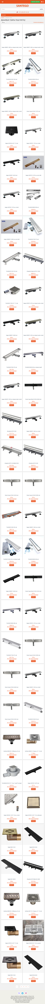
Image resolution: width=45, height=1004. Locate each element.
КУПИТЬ (11, 53)
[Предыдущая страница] (17, 986)
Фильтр (3, 22)
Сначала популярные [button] (38, 22)
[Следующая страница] (28, 986)
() (42, 1)
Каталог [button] (23, 15)
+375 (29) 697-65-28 (23, 12)
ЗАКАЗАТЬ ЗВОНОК (35, 1)
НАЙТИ (41, 9)
